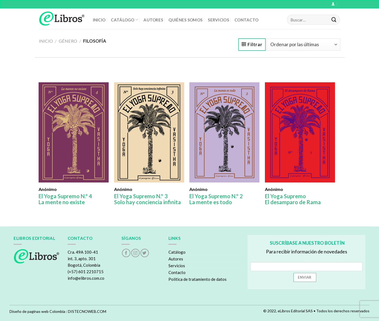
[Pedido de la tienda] (303, 45)
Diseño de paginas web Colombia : (38, 311)
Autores (175, 258)
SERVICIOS (218, 19)
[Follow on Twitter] (144, 253)
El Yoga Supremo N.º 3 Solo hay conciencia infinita (147, 199)
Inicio (46, 40)
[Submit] (334, 20)
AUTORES (153, 19)
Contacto (177, 272)
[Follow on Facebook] (126, 253)
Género (68, 40)
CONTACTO (246, 19)
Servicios (176, 265)
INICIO (99, 19)
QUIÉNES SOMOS (185, 19)
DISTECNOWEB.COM (87, 311)
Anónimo (48, 189)
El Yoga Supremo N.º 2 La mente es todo (216, 199)
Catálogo (177, 252)
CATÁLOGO (124, 19)
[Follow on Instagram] (135, 253)
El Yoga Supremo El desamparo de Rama (293, 199)
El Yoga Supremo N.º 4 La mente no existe (65, 199)
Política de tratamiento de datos (197, 279)
